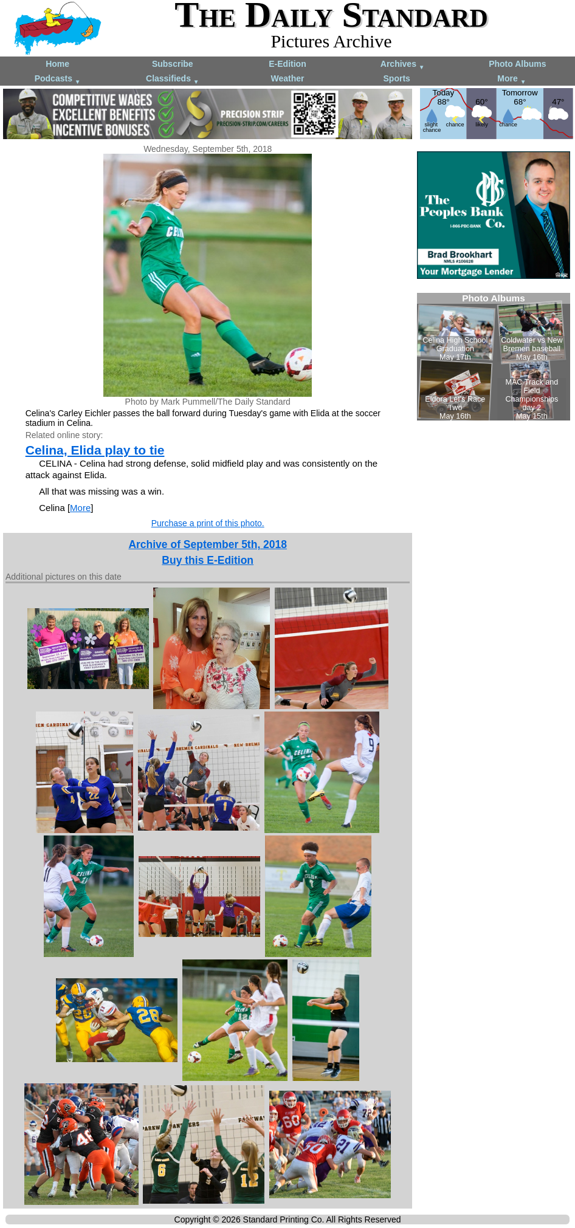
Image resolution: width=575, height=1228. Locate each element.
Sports (397, 78)
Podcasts (58, 79)
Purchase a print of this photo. (207, 523)
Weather (287, 78)
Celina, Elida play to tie (95, 450)
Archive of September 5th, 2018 (207, 544)
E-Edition (287, 64)
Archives (402, 64)
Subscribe (172, 64)
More (511, 79)
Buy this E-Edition (207, 560)
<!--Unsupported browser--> (493, 356)
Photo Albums (517, 64)
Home (57, 64)
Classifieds (172, 79)
